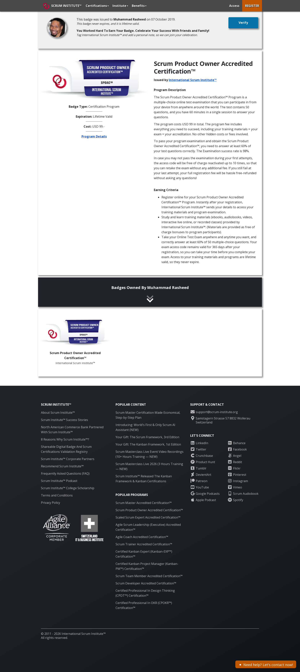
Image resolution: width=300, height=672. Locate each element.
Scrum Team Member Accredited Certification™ (149, 576)
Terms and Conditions (57, 495)
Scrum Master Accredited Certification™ (144, 503)
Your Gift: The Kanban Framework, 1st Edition (148, 444)
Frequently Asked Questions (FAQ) (65, 473)
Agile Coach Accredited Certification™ (142, 537)
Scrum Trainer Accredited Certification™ (144, 544)
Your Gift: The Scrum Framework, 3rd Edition (147, 437)
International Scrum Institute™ (193, 80)
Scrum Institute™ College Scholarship (67, 488)
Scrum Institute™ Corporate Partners (67, 459)
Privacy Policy (50, 503)
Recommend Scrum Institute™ (62, 466)
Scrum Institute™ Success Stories (64, 420)
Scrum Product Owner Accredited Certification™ (149, 510)
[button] (243, 22)
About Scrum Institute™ (58, 412)
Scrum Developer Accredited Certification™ (146, 583)
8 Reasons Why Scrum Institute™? (65, 439)
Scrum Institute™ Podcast (59, 481)
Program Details (94, 136)
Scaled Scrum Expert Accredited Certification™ (148, 517)
